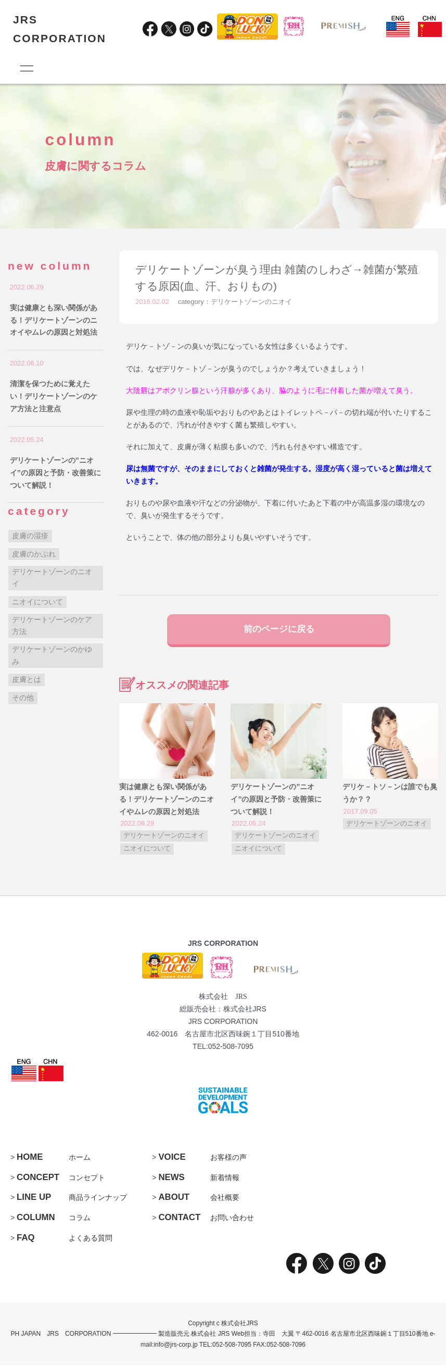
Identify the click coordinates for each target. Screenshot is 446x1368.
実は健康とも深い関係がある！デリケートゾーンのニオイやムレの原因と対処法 (166, 801)
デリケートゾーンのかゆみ (52, 655)
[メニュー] (26, 68)
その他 (23, 697)
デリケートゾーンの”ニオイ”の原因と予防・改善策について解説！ (276, 801)
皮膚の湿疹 (30, 535)
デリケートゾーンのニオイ (251, 302)
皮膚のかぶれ (34, 554)
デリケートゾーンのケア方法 (52, 625)
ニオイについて (147, 851)
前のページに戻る (278, 630)
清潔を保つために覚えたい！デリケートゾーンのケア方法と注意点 (53, 396)
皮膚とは (26, 679)
